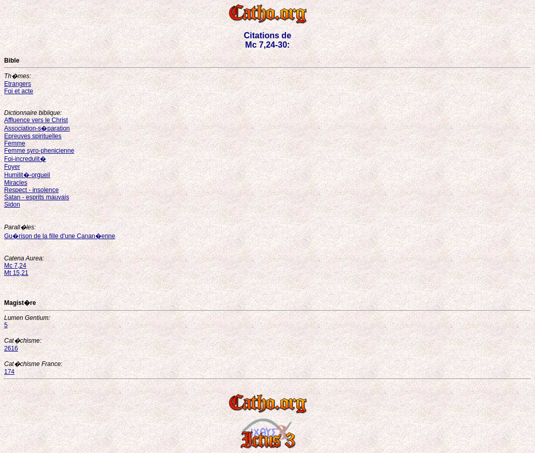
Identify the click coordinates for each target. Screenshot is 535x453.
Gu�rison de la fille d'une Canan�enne (59, 236)
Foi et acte (18, 91)
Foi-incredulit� (25, 159)
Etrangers (17, 83)
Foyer (12, 166)
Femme (14, 143)
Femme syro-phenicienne (39, 150)
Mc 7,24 (15, 265)
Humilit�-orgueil (27, 175)
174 (9, 371)
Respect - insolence (31, 190)
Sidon (12, 204)
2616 (11, 348)
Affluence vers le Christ (36, 120)
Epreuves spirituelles (33, 136)
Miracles (15, 182)
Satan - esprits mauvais (36, 197)
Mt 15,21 (16, 272)
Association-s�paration (37, 128)
